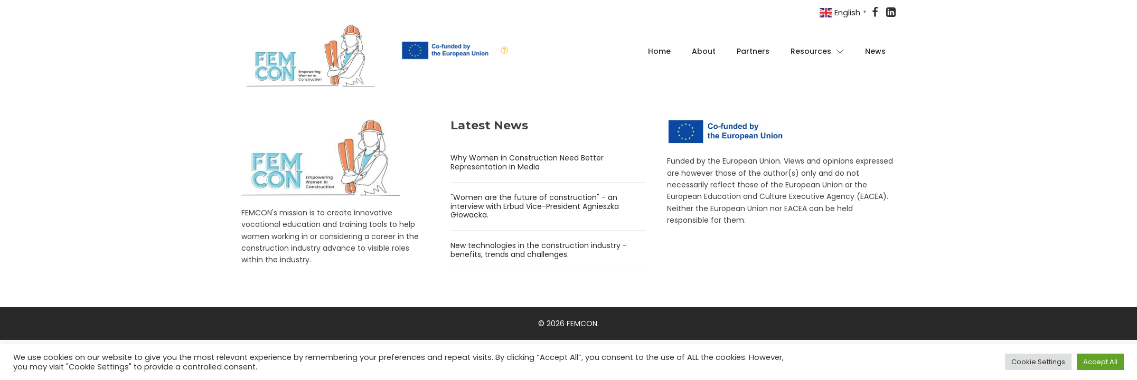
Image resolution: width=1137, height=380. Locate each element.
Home (659, 51)
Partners (753, 51)
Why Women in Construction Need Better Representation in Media (527, 162)
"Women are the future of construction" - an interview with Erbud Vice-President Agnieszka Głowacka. (534, 206)
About (704, 51)
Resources (817, 51)
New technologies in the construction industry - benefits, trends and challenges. (538, 250)
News (875, 51)
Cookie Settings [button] (1038, 362)
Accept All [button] (1100, 362)
